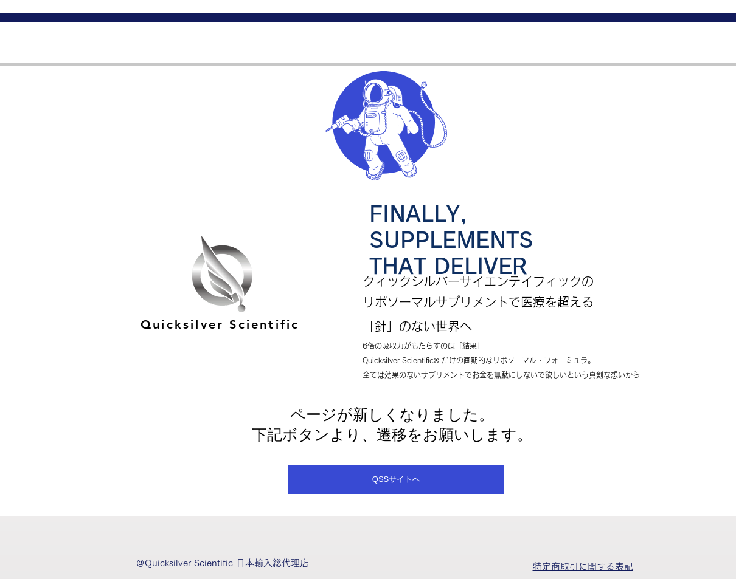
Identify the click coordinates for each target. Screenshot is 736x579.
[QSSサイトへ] (396, 479)
